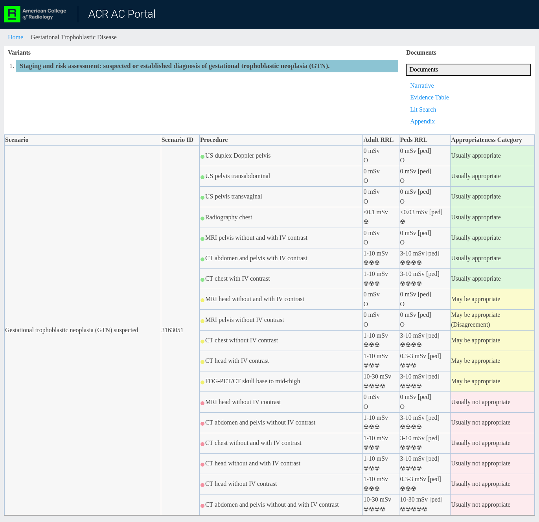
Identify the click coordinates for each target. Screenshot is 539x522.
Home (15, 37)
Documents (423, 69)
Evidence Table (429, 97)
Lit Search (423, 109)
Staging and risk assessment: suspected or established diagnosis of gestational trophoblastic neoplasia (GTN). (175, 66)
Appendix (422, 121)
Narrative (422, 85)
